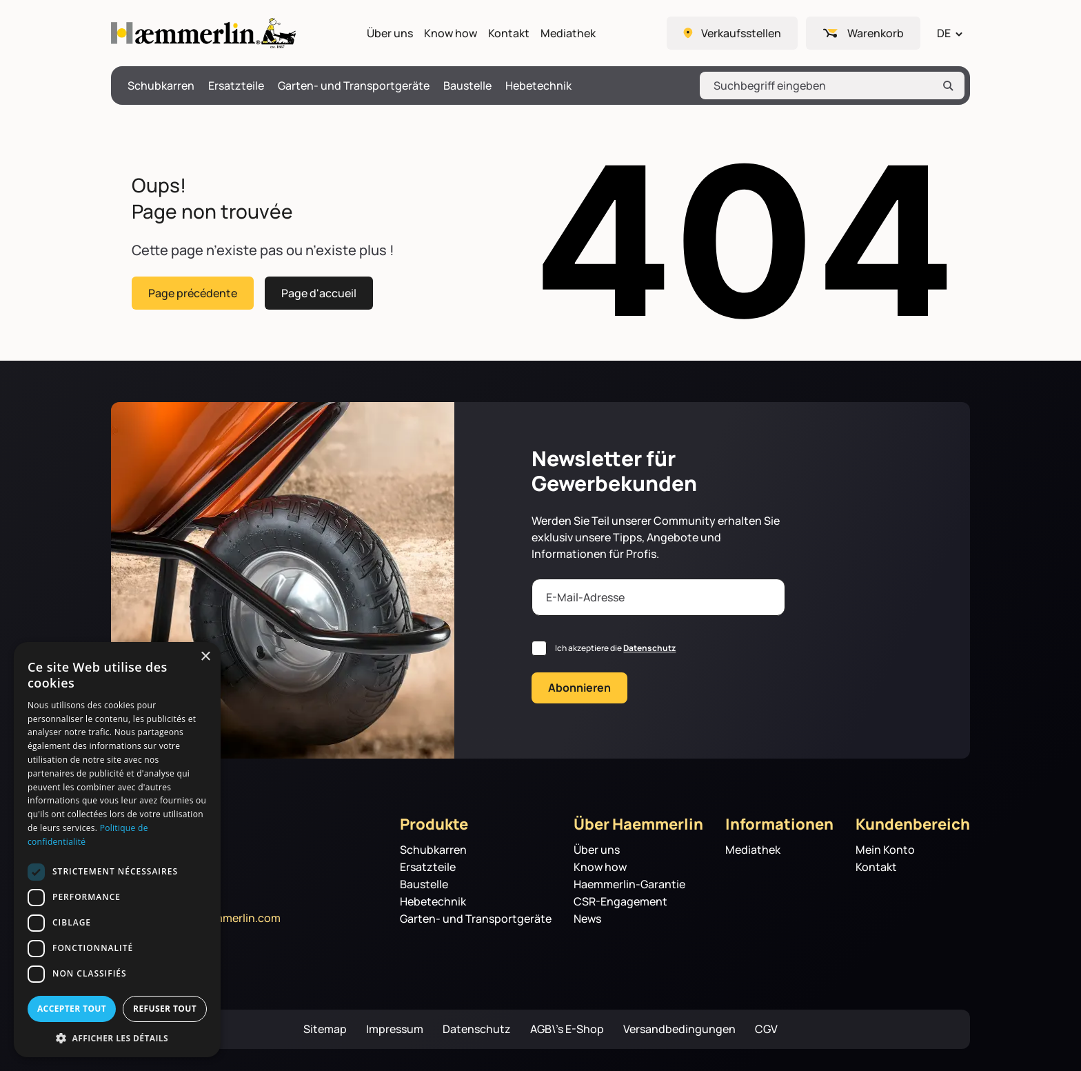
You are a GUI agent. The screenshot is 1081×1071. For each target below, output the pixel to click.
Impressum (394, 1029)
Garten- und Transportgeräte (354, 86)
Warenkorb (875, 33)
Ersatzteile (236, 86)
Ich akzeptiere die (615, 648)
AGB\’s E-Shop (567, 1029)
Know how (450, 33)
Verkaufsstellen (741, 33)
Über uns (390, 33)
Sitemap (325, 1029)
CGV (766, 1029)
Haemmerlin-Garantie (629, 884)
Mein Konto (885, 850)
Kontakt (508, 33)
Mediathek (568, 33)
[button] (117, 1037)
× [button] (205, 657)
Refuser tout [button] (164, 1008)
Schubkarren (161, 86)
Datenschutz (649, 648)
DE (944, 33)
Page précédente (192, 292)
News (587, 919)
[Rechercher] (948, 85)
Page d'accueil (318, 292)
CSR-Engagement (620, 901)
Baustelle (467, 86)
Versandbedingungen (679, 1029)
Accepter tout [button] (71, 1008)
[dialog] (117, 849)
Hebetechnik (538, 86)
